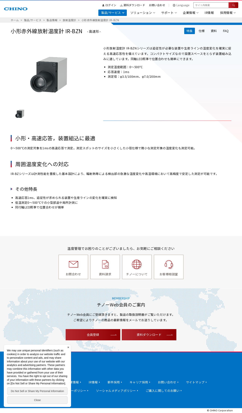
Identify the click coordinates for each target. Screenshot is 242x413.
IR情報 (209, 12)
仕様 (202, 30)
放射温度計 (69, 20)
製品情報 (52, 20)
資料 (214, 30)
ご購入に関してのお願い (163, 390)
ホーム (15, 20)
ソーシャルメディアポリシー (116, 390)
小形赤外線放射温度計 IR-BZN (100, 20)
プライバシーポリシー (70, 390)
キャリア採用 (139, 382)
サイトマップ (195, 382)
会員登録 (93, 334)
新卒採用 (114, 382)
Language (181, 5)
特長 (189, 30)
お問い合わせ (157, 5)
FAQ (226, 30)
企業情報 (73, 382)
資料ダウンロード (132, 5)
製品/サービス (33, 20)
